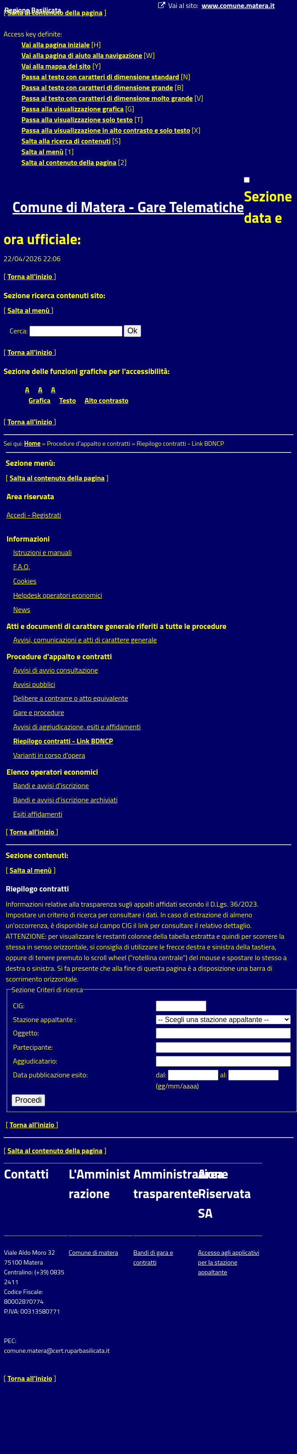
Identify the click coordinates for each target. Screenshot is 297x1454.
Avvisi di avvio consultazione (55, 670)
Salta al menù (42, 151)
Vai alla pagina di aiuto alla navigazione (81, 55)
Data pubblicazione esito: (50, 1074)
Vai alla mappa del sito (56, 66)
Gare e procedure (38, 712)
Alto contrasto (107, 400)
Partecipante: (33, 1047)
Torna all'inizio (31, 276)
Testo (67, 400)
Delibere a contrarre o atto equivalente (70, 698)
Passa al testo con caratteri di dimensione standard (100, 76)
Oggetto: (26, 1032)
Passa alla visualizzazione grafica (72, 108)
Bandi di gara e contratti (153, 1257)
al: (224, 1074)
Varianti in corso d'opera (49, 755)
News (21, 609)
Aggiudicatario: (35, 1061)
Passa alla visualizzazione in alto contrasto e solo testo (105, 130)
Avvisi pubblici (34, 684)
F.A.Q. (21, 566)
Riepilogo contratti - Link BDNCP (63, 740)
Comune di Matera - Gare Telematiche (128, 207)
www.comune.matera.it (238, 5)
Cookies (24, 580)
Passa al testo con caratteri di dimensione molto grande (107, 98)
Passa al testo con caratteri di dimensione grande (97, 87)
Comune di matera (93, 1252)
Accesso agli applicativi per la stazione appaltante (228, 1262)
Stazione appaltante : (44, 1019)
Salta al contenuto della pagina (69, 162)
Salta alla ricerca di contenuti (66, 141)
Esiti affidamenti (37, 814)
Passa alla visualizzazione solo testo (77, 119)
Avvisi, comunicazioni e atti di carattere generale (85, 639)
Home (32, 443)
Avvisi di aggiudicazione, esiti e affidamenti (77, 726)
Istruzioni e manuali (42, 552)
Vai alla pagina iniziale (55, 44)
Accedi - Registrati (33, 514)
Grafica (39, 400)
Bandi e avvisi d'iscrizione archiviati (65, 799)
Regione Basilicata (32, 9)
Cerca (18, 330)
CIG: (19, 1005)
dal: (162, 1074)
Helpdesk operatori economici (57, 595)
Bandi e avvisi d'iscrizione (51, 785)
